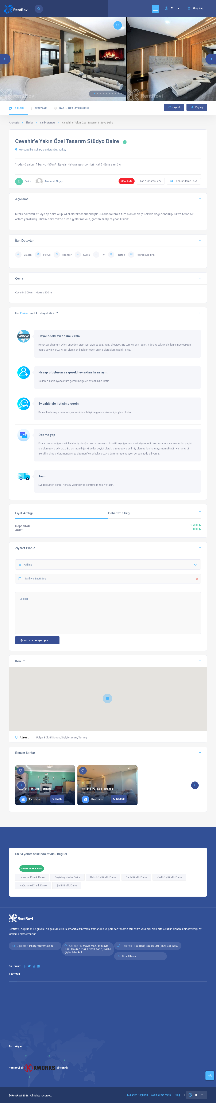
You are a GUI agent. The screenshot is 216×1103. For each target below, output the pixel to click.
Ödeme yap (46, 435)
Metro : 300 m (44, 292)
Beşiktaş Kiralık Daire (67, 877)
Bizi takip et (18, 1046)
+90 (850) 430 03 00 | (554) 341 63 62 (156, 945)
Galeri (16, 108)
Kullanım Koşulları (137, 1095)
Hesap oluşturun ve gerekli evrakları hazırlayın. (73, 372)
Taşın (42, 476)
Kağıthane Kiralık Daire (33, 885)
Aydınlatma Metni (161, 1095)
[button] (94, 93)
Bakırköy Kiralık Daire (103, 877)
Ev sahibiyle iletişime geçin (58, 404)
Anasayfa (14, 122)
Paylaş (197, 107)
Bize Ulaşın (129, 956)
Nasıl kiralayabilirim (71, 108)
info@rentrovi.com (41, 945)
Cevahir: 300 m (23, 292)
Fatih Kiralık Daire (136, 877)
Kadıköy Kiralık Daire (169, 877)
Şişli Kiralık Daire (67, 885)
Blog (177, 1095)
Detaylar (39, 108)
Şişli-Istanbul (47, 122)
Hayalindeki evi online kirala (59, 336)
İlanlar (29, 122)
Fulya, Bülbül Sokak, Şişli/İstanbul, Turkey (40, 149)
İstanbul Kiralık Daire (32, 877)
